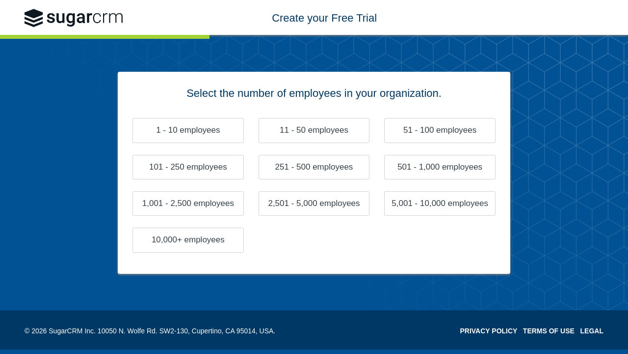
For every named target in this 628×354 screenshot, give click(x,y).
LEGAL (591, 331)
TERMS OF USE (549, 331)
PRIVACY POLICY (488, 331)
